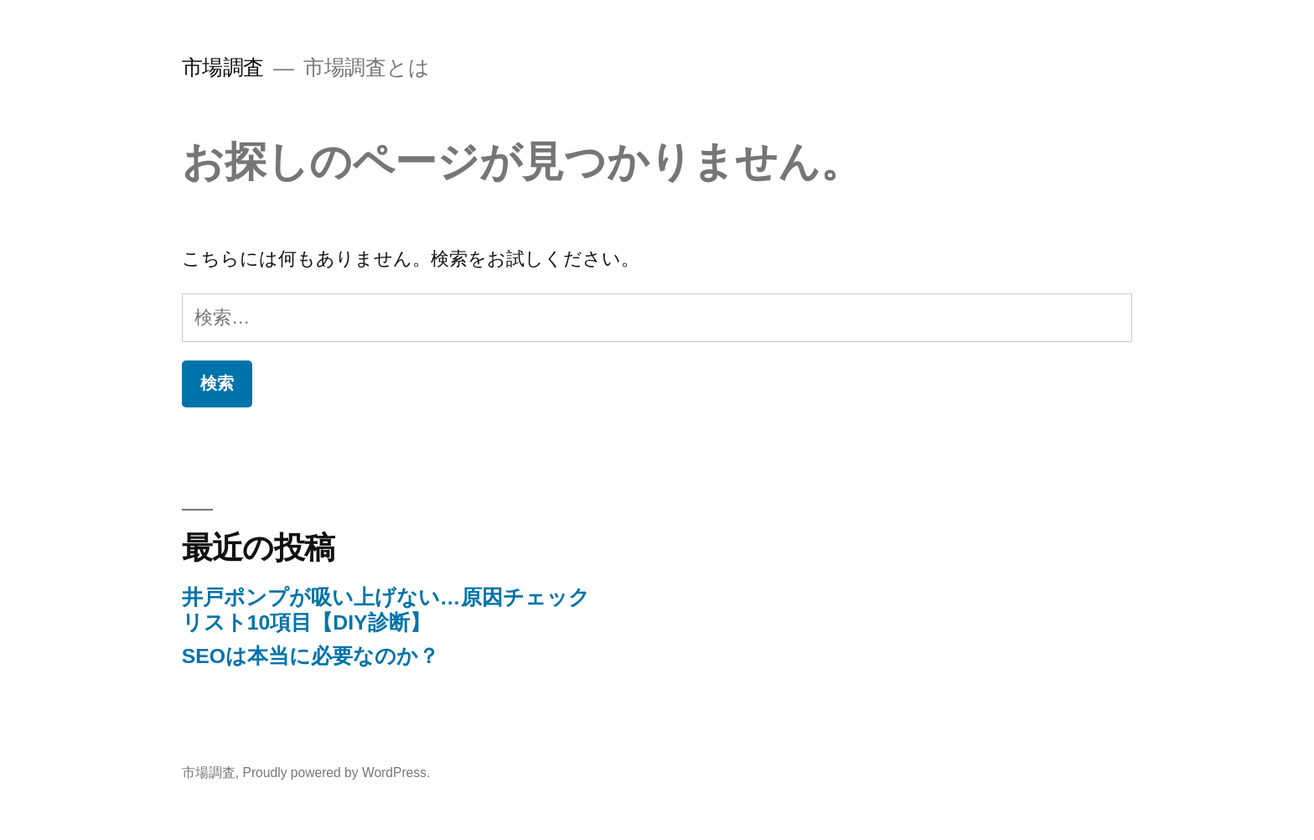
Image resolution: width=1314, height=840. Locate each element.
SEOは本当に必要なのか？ (310, 656)
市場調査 (223, 67)
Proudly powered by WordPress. (336, 772)
